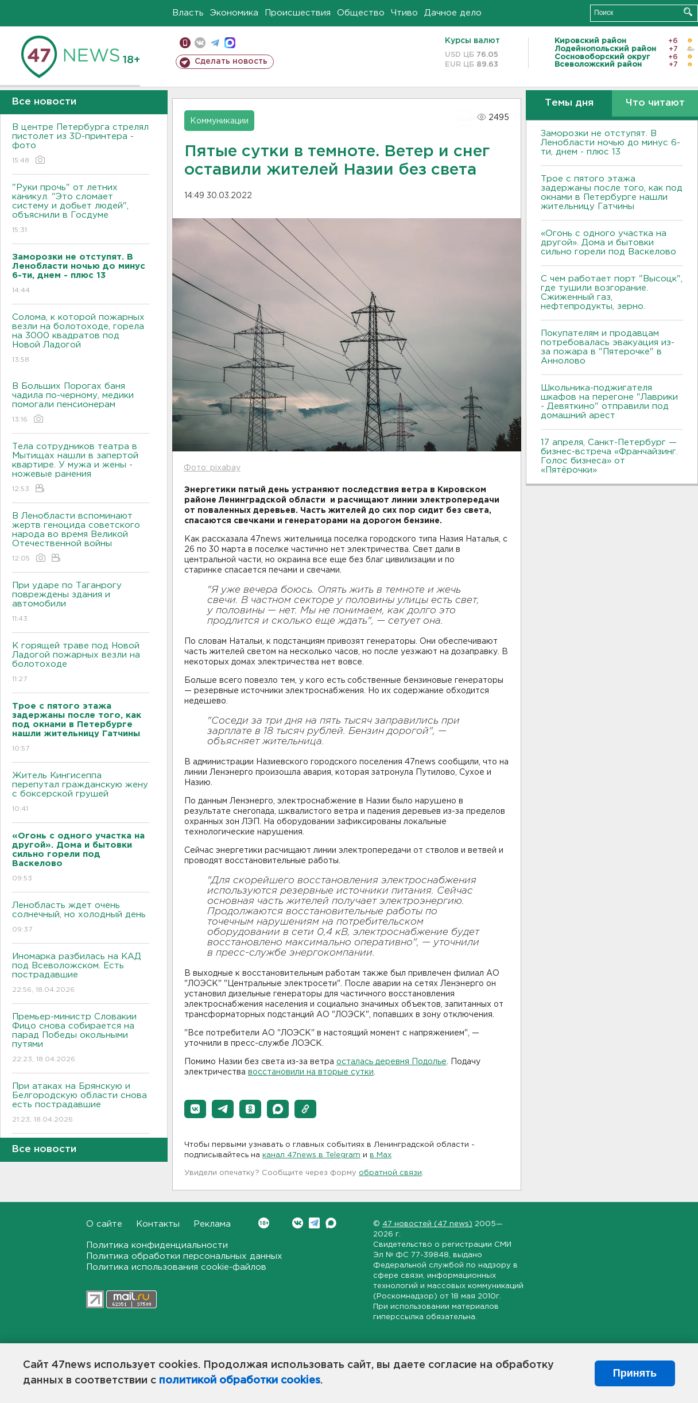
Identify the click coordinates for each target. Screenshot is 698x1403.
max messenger (229, 42)
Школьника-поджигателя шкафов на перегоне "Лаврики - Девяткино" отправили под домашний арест (609, 401)
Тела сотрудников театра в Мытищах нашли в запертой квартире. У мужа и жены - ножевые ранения (80, 468)
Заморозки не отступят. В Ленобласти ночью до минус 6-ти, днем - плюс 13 (610, 143)
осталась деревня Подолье (391, 1061)
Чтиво (404, 13)
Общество (361, 13)
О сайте (104, 1224)
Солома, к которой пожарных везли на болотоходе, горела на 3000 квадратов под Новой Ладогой (80, 339)
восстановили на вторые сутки (311, 1072)
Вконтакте (263, 1223)
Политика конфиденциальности (157, 1245)
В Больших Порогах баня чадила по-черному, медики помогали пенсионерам (80, 403)
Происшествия (298, 13)
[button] (195, 1109)
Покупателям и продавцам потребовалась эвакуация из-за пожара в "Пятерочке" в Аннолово (607, 347)
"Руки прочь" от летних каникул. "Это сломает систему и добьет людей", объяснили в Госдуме (80, 209)
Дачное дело (453, 13)
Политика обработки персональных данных (184, 1256)
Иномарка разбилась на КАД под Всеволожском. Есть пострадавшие (80, 974)
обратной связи (390, 1173)
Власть (188, 13)
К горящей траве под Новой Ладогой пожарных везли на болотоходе (80, 663)
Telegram (314, 1223)
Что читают (655, 103)
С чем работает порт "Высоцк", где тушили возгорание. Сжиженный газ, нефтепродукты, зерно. (612, 292)
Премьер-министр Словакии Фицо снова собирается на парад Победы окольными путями (80, 1038)
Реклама (212, 1224)
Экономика (234, 13)
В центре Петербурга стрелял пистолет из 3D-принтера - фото (80, 144)
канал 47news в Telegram (311, 1155)
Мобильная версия (185, 42)
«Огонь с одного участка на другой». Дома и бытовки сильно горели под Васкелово (608, 243)
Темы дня (569, 103)
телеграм (215, 42)
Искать (688, 11)
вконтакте (200, 42)
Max (330, 1223)
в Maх (380, 1155)
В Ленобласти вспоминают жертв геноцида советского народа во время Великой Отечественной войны (80, 537)
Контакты (158, 1224)
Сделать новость (231, 61)
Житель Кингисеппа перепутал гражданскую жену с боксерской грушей (80, 793)
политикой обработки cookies (239, 1380)
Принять (635, 1373)
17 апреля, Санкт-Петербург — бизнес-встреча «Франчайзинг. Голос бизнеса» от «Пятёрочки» (609, 456)
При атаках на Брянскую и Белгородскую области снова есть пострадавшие (80, 1103)
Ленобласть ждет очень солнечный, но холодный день (80, 918)
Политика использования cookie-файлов (176, 1267)
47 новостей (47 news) (427, 1224)
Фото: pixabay (212, 468)
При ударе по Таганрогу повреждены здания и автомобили (80, 603)
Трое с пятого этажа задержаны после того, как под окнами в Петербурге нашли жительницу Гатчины (612, 192)
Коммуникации (219, 121)
